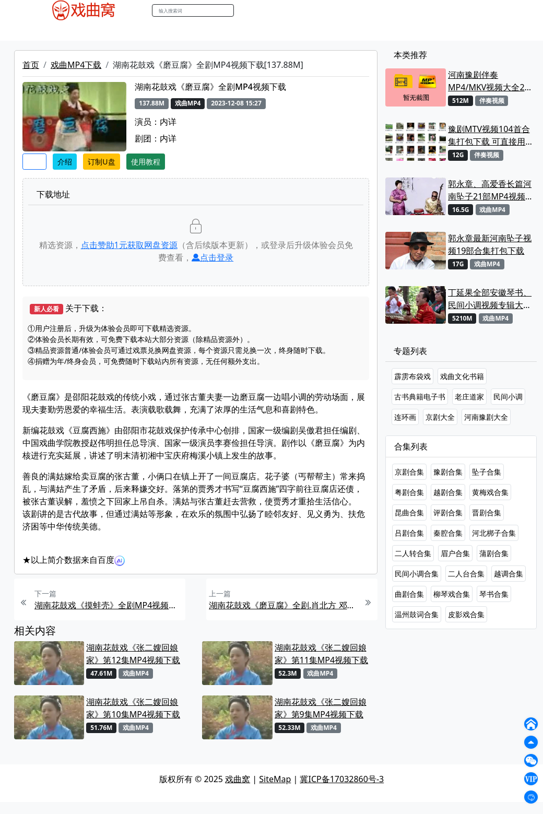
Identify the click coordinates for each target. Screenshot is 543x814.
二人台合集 (466, 574)
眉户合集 (455, 553)
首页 (30, 64)
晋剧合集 (486, 512)
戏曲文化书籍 (462, 376)
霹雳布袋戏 (412, 376)
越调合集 (508, 574)
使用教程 (145, 162)
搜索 (245, 10)
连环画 (405, 417)
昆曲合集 (409, 512)
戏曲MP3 (82, 31)
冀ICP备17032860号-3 (342, 779)
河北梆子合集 (494, 533)
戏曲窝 (237, 779)
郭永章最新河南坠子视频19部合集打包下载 (490, 244)
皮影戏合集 (466, 614)
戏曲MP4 (41, 31)
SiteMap (275, 779)
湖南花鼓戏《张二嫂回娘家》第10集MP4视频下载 (133, 708)
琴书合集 (494, 594)
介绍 (64, 162)
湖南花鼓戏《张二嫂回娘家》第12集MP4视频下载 (133, 654)
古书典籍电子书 (419, 397)
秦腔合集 (448, 533)
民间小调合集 (417, 574)
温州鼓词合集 (417, 614)
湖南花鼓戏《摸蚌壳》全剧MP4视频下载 (108, 605)
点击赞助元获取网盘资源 (129, 245)
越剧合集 (448, 492)
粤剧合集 (409, 492)
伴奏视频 (235, 31)
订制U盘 (101, 162)
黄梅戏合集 (490, 492)
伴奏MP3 (194, 31)
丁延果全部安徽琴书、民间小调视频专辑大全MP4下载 (490, 299)
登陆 (508, 11)
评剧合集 (448, 512)
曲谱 (290, 31)
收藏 (34, 162)
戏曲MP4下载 (76, 64)
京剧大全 (440, 417)
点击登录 (212, 257)
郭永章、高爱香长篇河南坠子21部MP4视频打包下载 (491, 190)
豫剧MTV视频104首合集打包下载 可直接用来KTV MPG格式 (491, 135)
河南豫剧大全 (486, 417)
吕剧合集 (409, 533)
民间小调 (508, 397)
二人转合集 (413, 553)
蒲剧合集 (494, 553)
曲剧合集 (409, 594)
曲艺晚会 (154, 31)
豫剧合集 (448, 472)
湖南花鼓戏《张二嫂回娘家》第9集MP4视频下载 (321, 708)
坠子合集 (486, 472)
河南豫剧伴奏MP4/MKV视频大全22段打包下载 (488, 81)
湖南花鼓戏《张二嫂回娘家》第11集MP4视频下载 (322, 654)
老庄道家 (469, 397)
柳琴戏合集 (451, 594)
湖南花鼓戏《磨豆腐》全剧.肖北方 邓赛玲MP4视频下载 (283, 605)
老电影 (118, 31)
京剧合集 (409, 472)
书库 (266, 31)
